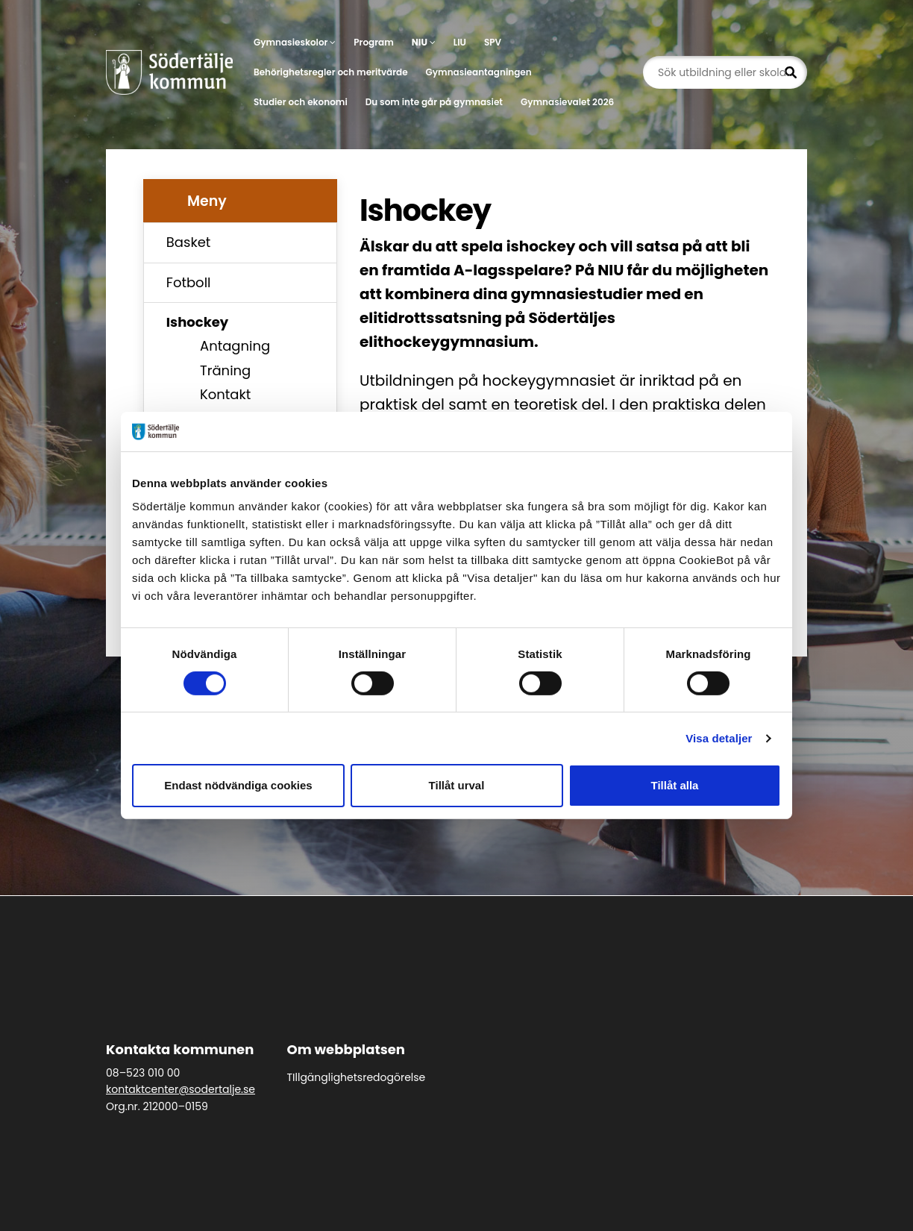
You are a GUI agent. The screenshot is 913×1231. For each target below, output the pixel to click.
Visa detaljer (718, 738)
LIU (460, 42)
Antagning (235, 345)
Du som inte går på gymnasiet (434, 101)
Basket (188, 242)
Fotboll (188, 282)
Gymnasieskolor (295, 42)
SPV (492, 42)
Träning (225, 370)
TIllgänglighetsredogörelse (356, 1077)
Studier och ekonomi (301, 101)
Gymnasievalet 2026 (567, 101)
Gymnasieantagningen (479, 72)
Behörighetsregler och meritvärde (331, 72)
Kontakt (225, 394)
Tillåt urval (457, 785)
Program (374, 42)
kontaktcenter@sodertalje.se (180, 1089)
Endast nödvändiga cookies (238, 785)
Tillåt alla (675, 785)
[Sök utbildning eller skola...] (725, 72)
